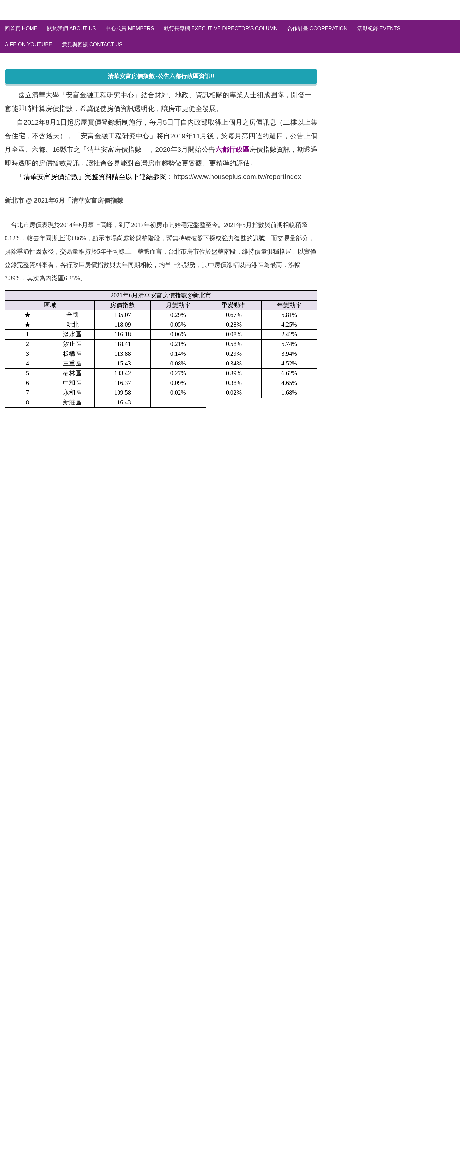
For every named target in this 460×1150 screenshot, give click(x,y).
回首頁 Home (21, 28)
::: (6, 118)
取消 (445, 218)
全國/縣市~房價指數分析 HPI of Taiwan (380, 159)
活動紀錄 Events (378, 28)
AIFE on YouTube (28, 44)
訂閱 (425, 218)
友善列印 (19, 601)
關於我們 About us (71, 28)
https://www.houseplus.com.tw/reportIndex (237, 234)
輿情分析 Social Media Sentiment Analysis (384, 182)
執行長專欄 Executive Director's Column (221, 28)
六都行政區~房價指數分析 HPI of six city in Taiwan (393, 170)
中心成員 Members (130, 28)
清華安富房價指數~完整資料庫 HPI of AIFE (384, 147)
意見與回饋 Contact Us (92, 44)
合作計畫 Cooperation (317, 28)
